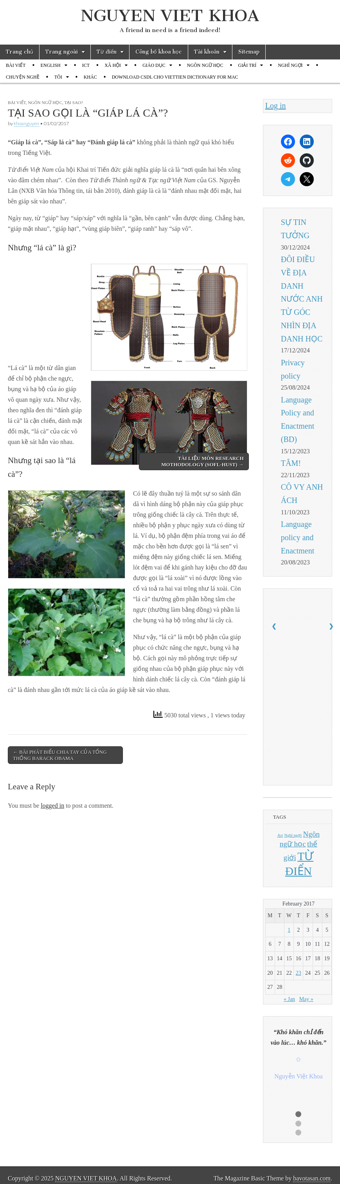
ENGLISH (50, 65)
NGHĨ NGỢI (290, 65)
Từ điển (107, 52)
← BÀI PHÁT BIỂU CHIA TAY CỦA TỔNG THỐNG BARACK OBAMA (60, 755)
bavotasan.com (312, 1178)
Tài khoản (206, 52)
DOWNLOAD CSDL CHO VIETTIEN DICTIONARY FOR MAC (175, 77)
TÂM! (291, 463)
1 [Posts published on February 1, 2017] (289, 930)
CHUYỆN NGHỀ (23, 77)
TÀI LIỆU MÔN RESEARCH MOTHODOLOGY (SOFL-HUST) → (202, 461)
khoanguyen (26, 123)
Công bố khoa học (158, 52)
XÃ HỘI (112, 65)
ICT (86, 65)
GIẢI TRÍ (247, 65)
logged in (52, 805)
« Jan (289, 999)
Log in (275, 105)
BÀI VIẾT (15, 65)
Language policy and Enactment (298, 537)
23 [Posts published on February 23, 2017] (298, 973)
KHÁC (90, 77)
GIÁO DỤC (154, 65)
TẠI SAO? (73, 102)
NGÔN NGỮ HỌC (205, 65)
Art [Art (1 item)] (280, 835)
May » (306, 999)
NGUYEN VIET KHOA (170, 15)
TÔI (58, 77)
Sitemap (248, 52)
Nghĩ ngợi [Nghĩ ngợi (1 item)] (293, 835)
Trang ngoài (61, 52)
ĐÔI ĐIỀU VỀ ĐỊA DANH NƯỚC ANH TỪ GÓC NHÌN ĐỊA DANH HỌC (302, 299)
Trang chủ (19, 52)
